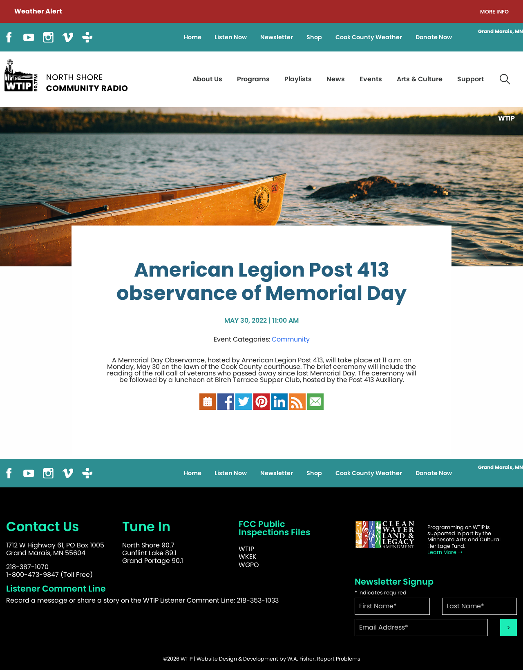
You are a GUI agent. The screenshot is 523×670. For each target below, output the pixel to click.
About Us (207, 79)
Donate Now (434, 37)
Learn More (445, 552)
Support (470, 79)
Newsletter (276, 37)
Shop (314, 37)
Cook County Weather (368, 37)
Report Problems (338, 658)
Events (371, 79)
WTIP (246, 549)
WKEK (248, 556)
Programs (253, 79)
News (335, 79)
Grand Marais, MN (500, 31)
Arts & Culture (420, 79)
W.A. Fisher (301, 658)
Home (192, 37)
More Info (494, 12)
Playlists (298, 79)
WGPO (249, 565)
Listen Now (231, 37)
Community (291, 339)
